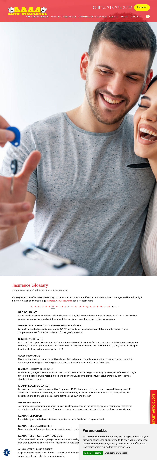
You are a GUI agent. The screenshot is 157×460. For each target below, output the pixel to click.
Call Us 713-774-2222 (112, 7)
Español (142, 7)
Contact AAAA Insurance (59, 300)
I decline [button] (97, 453)
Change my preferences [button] (116, 453)
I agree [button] (87, 453)
